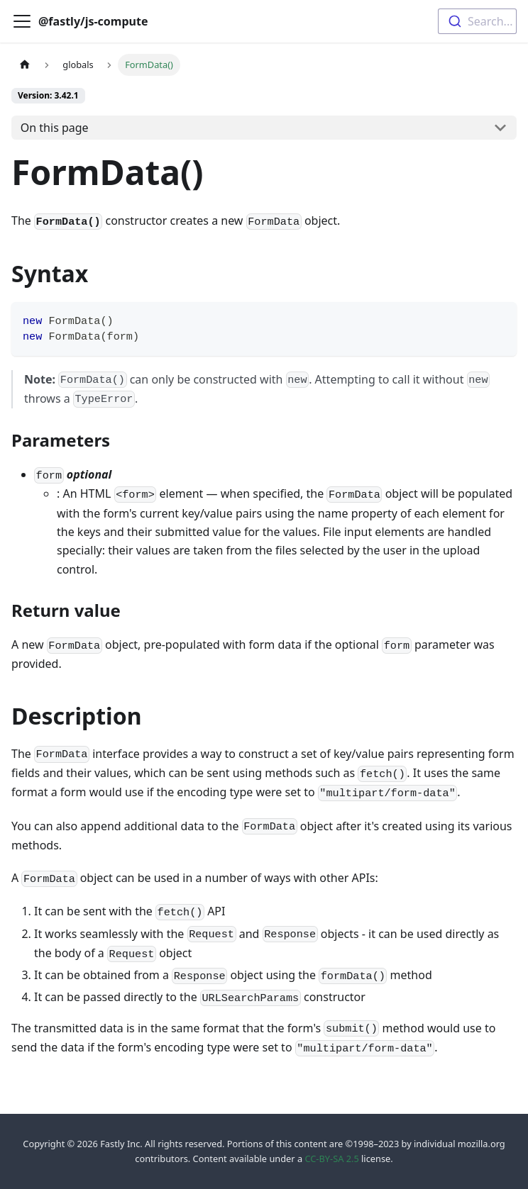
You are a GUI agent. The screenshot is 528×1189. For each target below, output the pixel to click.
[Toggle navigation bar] (22, 21)
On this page (55, 127)
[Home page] (24, 65)
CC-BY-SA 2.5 (331, 1158)
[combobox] (477, 21)
